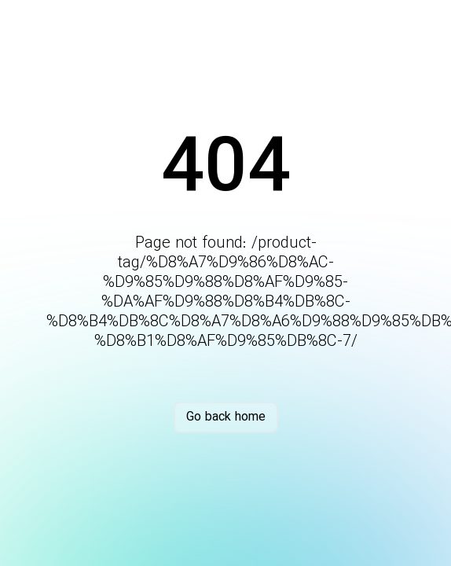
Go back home (226, 417)
